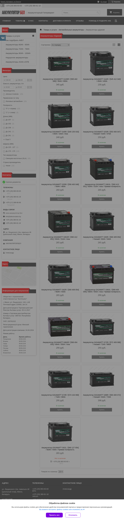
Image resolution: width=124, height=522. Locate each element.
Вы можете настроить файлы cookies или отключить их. (61, 509)
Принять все (54, 515)
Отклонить (73, 515)
